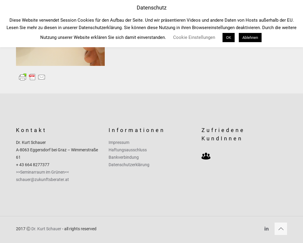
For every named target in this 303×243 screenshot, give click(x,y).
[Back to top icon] (281, 229)
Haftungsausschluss (128, 149)
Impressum (119, 142)
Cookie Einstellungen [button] (194, 37)
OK (228, 37)
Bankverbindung (124, 157)
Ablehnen (250, 37)
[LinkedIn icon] (266, 228)
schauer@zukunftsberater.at (42, 179)
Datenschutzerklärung (129, 164)
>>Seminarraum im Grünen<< (42, 172)
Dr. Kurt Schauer (46, 228)
